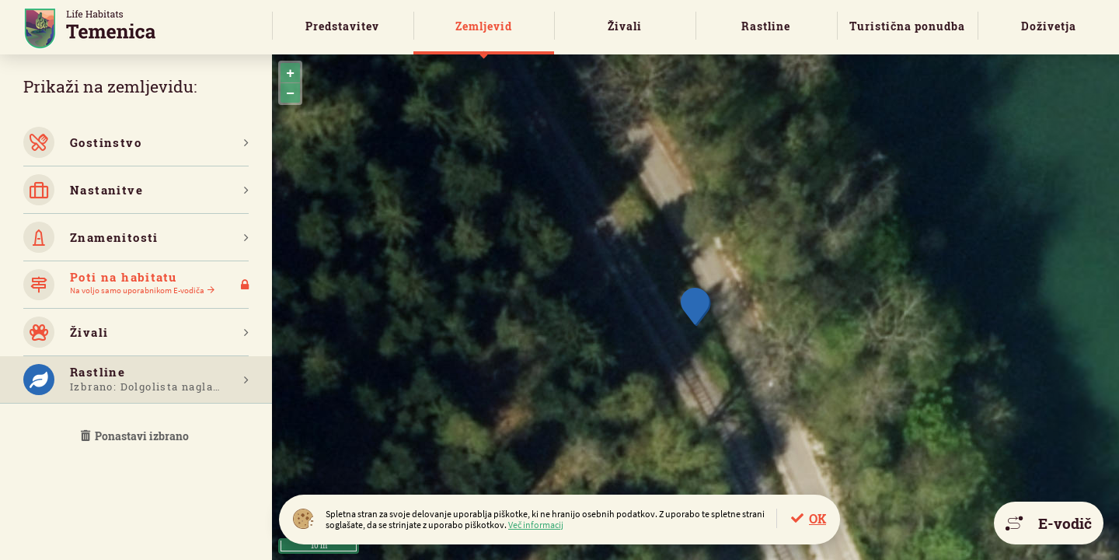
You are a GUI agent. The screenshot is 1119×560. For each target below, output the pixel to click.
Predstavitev (342, 26)
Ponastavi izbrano (136, 436)
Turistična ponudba (907, 26)
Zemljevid (483, 26)
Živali (625, 26)
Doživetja (1048, 26)
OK (817, 518)
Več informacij (535, 524)
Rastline (765, 26)
